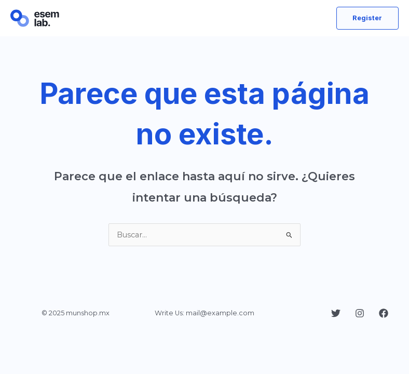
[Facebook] (383, 313)
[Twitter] (335, 313)
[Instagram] (359, 313)
